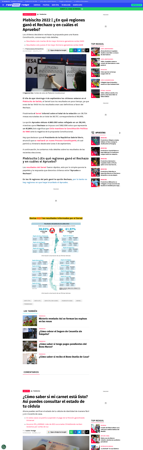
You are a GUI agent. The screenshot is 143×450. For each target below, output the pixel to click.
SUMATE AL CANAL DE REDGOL (71, 9)
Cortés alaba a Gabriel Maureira (48, 1)
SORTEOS (37, 5)
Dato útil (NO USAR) (51, 301)
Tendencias (43, 14)
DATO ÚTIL (55, 5)
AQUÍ (39, 218)
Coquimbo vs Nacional (17, 1)
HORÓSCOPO (77, 5)
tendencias (28, 304)
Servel (38, 113)
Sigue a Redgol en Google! (58, 50)
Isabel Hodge (30, 431)
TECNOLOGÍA (66, 5)
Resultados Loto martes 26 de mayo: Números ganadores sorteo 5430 (55, 41)
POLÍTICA (46, 5)
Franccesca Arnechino (34, 49)
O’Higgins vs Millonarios (65, 1)
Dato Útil (27, 301)
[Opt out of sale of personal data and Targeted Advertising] (3, 447)
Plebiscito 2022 (67, 301)
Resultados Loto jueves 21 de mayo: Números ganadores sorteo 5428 (54, 45)
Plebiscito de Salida (32, 101)
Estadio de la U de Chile (31, 1)
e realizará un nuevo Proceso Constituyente (56, 140)
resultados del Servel (36, 167)
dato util (37, 301)
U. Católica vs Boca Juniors (81, 1)
